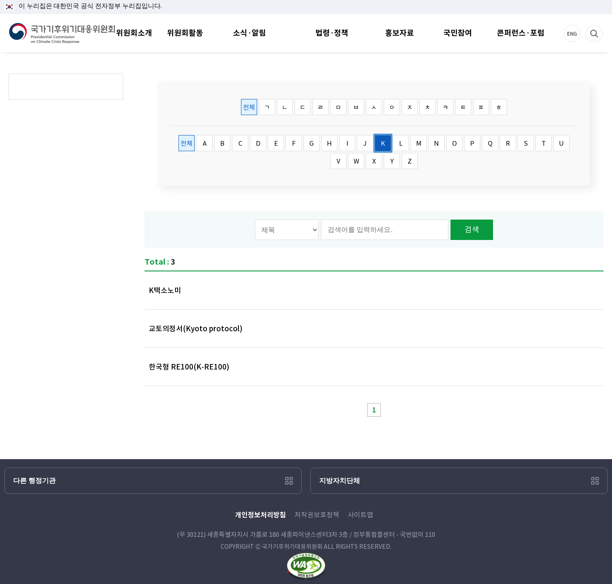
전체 (249, 107)
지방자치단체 (339, 480)
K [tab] (383, 143)
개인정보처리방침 (260, 515)
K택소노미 (165, 290)
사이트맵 (360, 515)
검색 (472, 229)
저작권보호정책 (317, 515)
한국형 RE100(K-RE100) (189, 367)
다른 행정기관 (34, 480)
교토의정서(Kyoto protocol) (196, 328)
